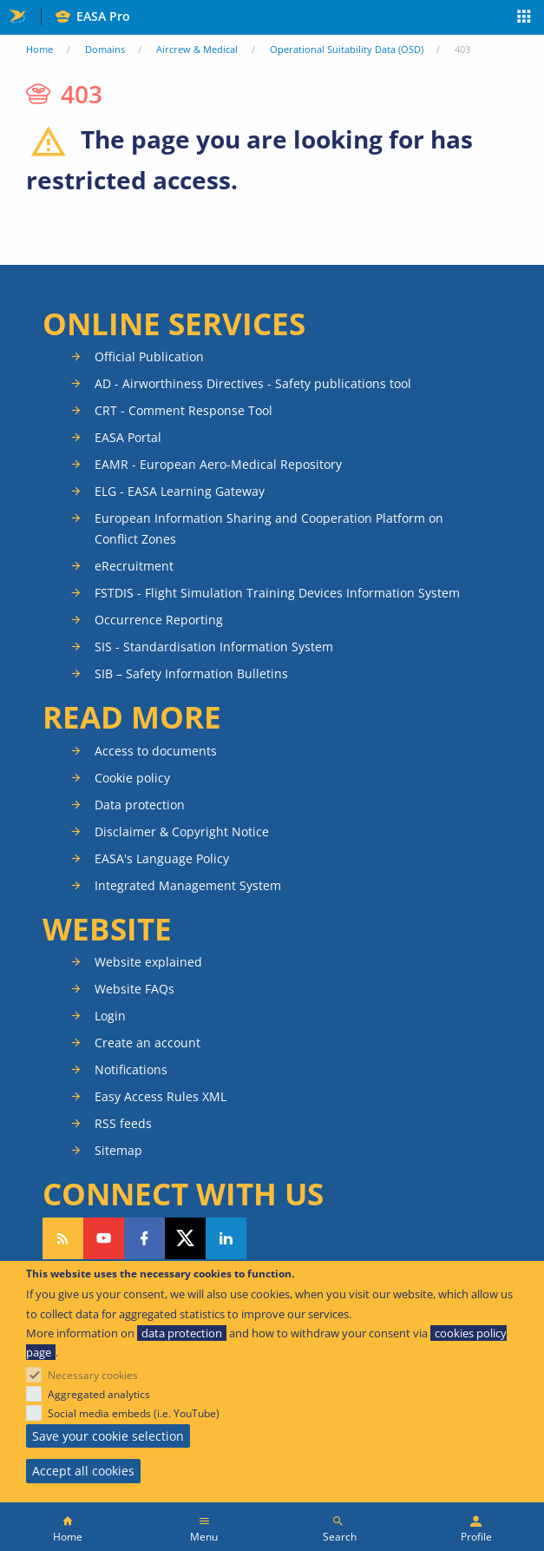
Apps (524, 18)
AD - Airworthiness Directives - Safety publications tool (253, 383)
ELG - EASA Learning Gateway (180, 491)
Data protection (140, 804)
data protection (181, 1333)
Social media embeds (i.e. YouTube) (134, 1413)
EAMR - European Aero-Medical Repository (218, 464)
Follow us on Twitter (185, 1238)
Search (340, 1536)
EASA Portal (128, 437)
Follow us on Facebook (144, 1238)
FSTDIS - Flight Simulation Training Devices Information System (277, 592)
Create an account (147, 1042)
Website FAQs (134, 988)
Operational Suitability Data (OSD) (346, 49)
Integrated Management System (188, 885)
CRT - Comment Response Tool (183, 410)
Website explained (148, 962)
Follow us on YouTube (103, 1238)
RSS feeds (123, 1123)
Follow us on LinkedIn (226, 1238)
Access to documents (156, 750)
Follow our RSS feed (63, 1238)
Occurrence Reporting (159, 619)
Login (110, 1015)
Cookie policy (132, 777)
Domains (105, 49)
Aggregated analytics (99, 1394)
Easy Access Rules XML (160, 1096)
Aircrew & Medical (197, 49)
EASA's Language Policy (162, 858)
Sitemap (118, 1150)
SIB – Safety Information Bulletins (191, 673)
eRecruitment (134, 566)
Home (39, 49)
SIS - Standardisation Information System (214, 646)
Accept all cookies (83, 1470)
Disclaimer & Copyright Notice (182, 831)
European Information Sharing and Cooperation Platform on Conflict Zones (269, 528)
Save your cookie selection (108, 1436)
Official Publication (149, 356)
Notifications (131, 1069)
